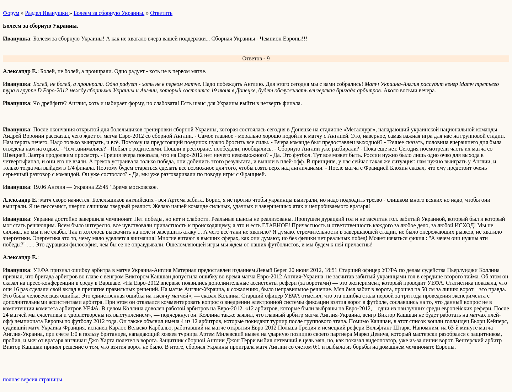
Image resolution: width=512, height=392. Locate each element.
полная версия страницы (32, 379)
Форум (11, 13)
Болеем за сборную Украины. (109, 13)
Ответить (161, 13)
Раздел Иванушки (47, 13)
